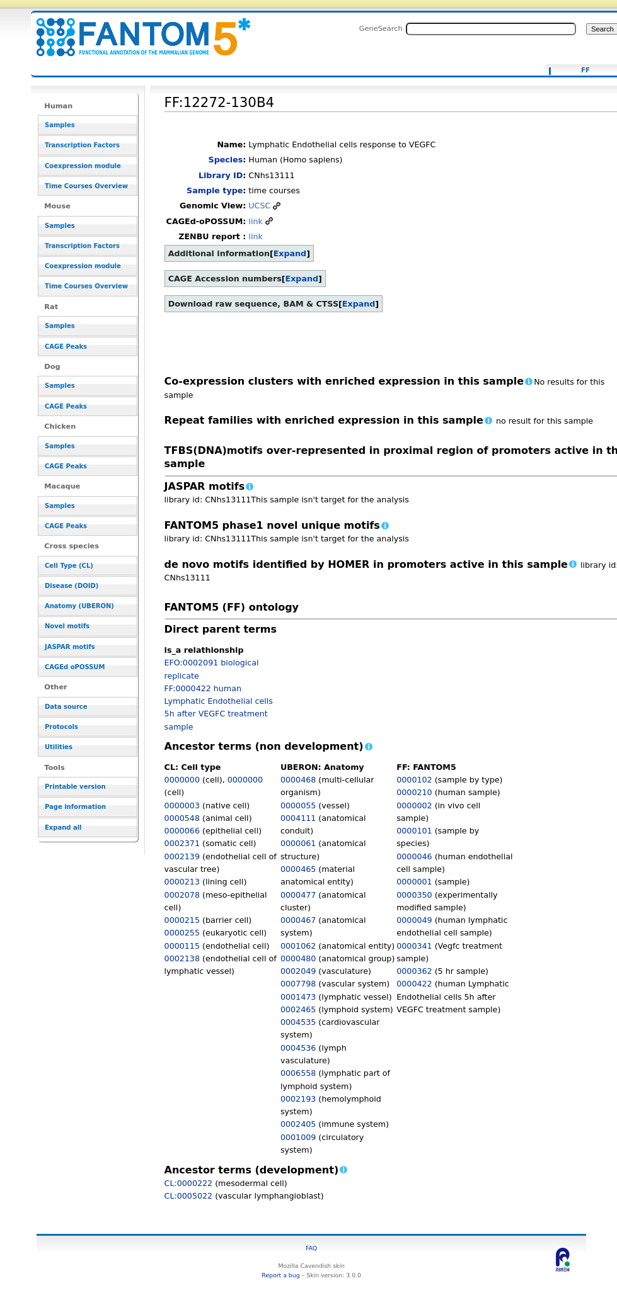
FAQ (311, 1248)
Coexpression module (83, 165)
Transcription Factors (82, 145)
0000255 (182, 932)
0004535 (298, 1022)
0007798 (298, 983)
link (255, 221)
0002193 (298, 1099)
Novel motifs (67, 626)
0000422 (414, 983)
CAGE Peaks (66, 346)
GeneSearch (381, 28)
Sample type (215, 190)
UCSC (259, 205)
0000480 (298, 958)
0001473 (298, 997)
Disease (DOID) (71, 585)
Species (226, 159)
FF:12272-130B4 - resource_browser (135, 30)
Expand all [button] (63, 827)
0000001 (414, 881)
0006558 (298, 1073)
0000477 (298, 895)
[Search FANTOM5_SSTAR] (491, 29)
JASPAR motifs (70, 646)
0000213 (182, 881)
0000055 (298, 805)
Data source (66, 706)
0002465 (298, 1009)
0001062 (298, 946)
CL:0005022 (188, 1195)
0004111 (298, 818)
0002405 (298, 1124)
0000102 (414, 779)
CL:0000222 (188, 1183)
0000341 (414, 946)
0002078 (182, 895)
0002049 (298, 971)
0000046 (414, 856)
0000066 (182, 830)
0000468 (298, 779)
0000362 (414, 971)
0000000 (182, 779)
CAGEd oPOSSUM (75, 667)
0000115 (182, 946)
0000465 (298, 869)
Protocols (61, 726)
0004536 (298, 1048)
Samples (60, 124)
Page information (75, 806)
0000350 (414, 895)
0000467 (298, 920)
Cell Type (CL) (69, 565)
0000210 (414, 792)
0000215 (182, 920)
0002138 (182, 958)
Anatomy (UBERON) (79, 605)
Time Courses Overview (86, 186)
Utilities (58, 746)
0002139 (182, 856)
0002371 (182, 843)
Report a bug (280, 1275)
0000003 (182, 805)
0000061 (298, 843)
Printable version (75, 786)
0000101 (414, 830)
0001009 (298, 1137)
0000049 (414, 920)
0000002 (414, 805)
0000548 (182, 818)
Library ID (221, 175)
